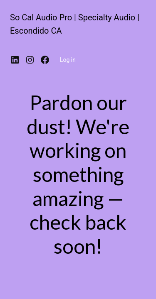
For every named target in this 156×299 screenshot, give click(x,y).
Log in (68, 59)
